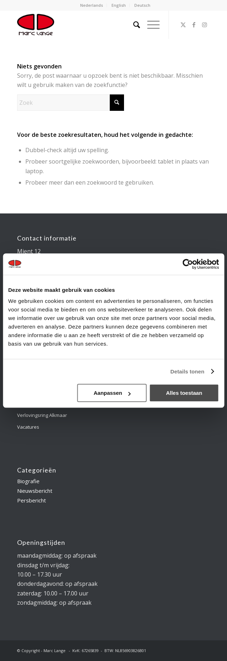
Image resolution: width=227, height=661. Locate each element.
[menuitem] (92, 5)
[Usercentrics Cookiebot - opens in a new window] (187, 264)
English (119, 5)
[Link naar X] (183, 24)
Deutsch (142, 5)
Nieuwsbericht (34, 490)
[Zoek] (133, 24)
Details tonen (187, 371)
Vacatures (28, 427)
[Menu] (150, 24)
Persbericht (31, 500)
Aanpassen (112, 393)
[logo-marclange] (94, 24)
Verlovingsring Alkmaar (42, 415)
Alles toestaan (184, 393)
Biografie (28, 481)
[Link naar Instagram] (204, 24)
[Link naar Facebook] (194, 24)
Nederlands (91, 5)
